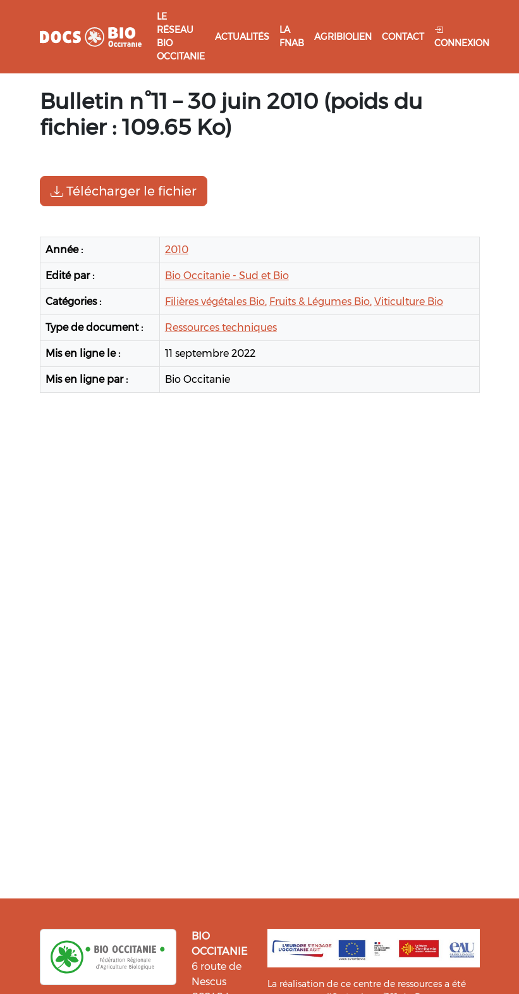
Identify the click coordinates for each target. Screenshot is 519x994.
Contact (403, 36)
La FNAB (291, 36)
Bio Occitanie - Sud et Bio (227, 276)
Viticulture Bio (408, 301)
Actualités (242, 36)
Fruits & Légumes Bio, (320, 301)
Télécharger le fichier (124, 191)
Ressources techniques (221, 327)
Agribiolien (343, 36)
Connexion (461, 36)
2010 (176, 250)
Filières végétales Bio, (216, 301)
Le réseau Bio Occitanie (181, 36)
